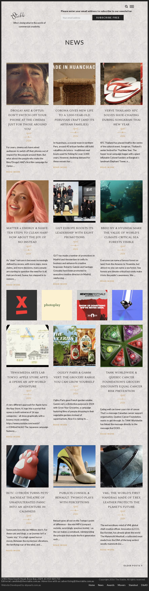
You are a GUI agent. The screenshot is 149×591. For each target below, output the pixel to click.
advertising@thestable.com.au (77, 581)
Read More (13, 172)
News (100, 585)
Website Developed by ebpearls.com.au (21, 585)
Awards (110, 585)
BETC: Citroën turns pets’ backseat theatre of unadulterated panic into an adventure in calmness (27, 502)
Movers (121, 585)
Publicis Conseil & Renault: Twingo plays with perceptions (74, 498)
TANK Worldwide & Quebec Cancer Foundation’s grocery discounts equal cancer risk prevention (121, 382)
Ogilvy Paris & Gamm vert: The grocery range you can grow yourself (74, 377)
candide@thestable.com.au (26, 581)
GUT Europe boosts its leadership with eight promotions (74, 233)
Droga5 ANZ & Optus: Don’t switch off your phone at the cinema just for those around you (27, 120)
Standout (133, 585)
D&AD (144, 585)
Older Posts (133, 566)
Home (92, 585)
